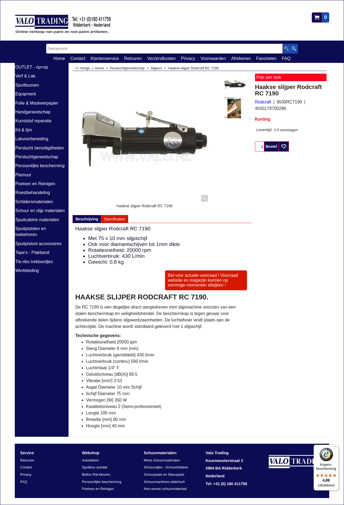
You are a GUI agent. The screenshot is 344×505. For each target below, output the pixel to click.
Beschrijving (87, 219)
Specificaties (114, 219)
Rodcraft (263, 102)
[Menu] (335, 448)
